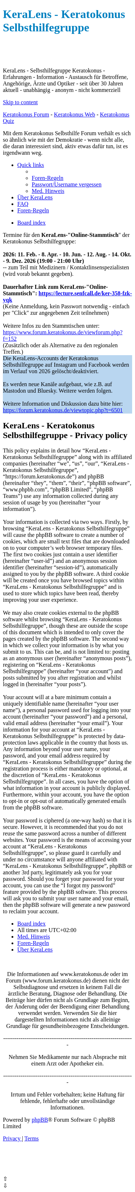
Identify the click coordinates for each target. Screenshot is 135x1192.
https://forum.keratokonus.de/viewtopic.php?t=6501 (63, 410)
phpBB (40, 1120)
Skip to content (20, 102)
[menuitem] (47, 178)
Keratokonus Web (74, 114)
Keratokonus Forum (26, 114)
